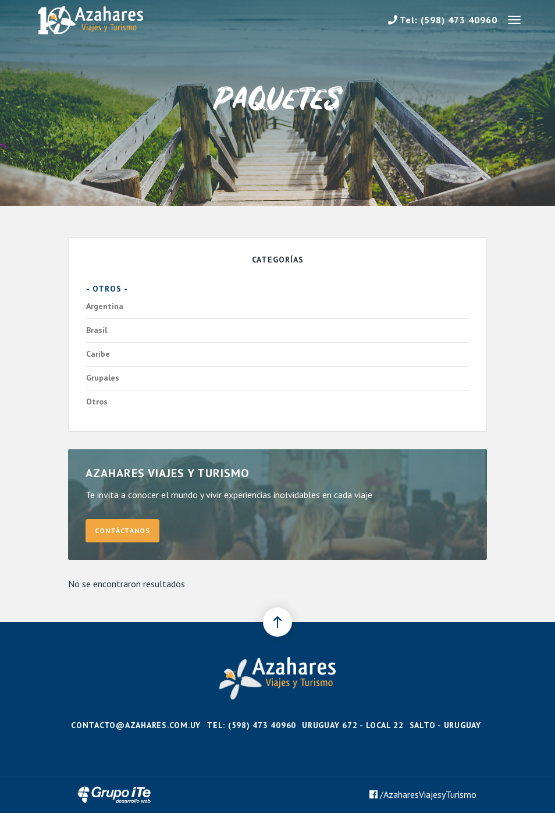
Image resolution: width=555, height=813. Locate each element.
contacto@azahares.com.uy (136, 725)
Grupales (274, 378)
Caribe (274, 354)
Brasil (274, 330)
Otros (274, 402)
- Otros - (107, 288)
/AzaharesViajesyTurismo (422, 794)
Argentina (274, 307)
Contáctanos (122, 530)
